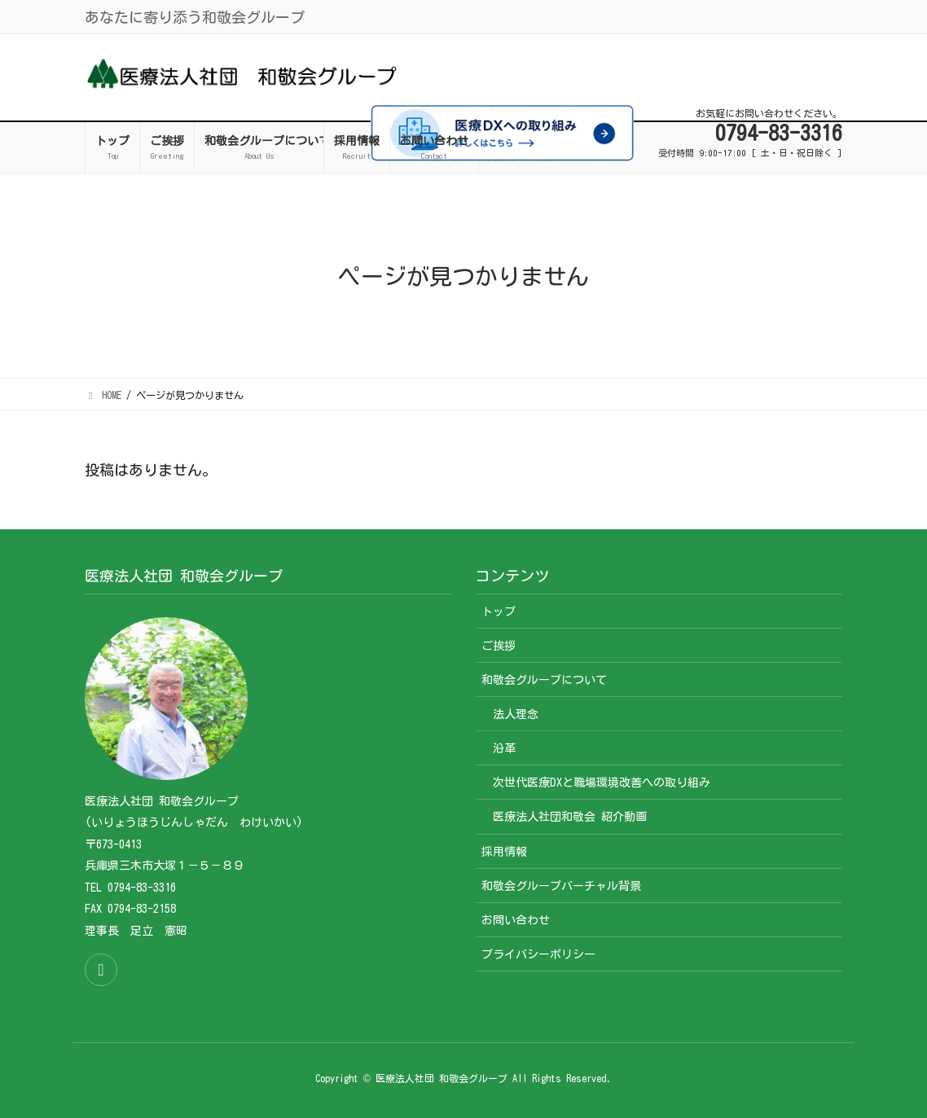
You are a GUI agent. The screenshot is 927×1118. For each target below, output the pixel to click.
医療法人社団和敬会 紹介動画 (570, 816)
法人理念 (515, 714)
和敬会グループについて (544, 680)
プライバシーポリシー (538, 954)
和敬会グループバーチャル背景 (561, 886)
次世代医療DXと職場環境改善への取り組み (601, 782)
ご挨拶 (498, 645)
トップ (498, 611)
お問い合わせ (515, 920)
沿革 (504, 748)
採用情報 (504, 851)
